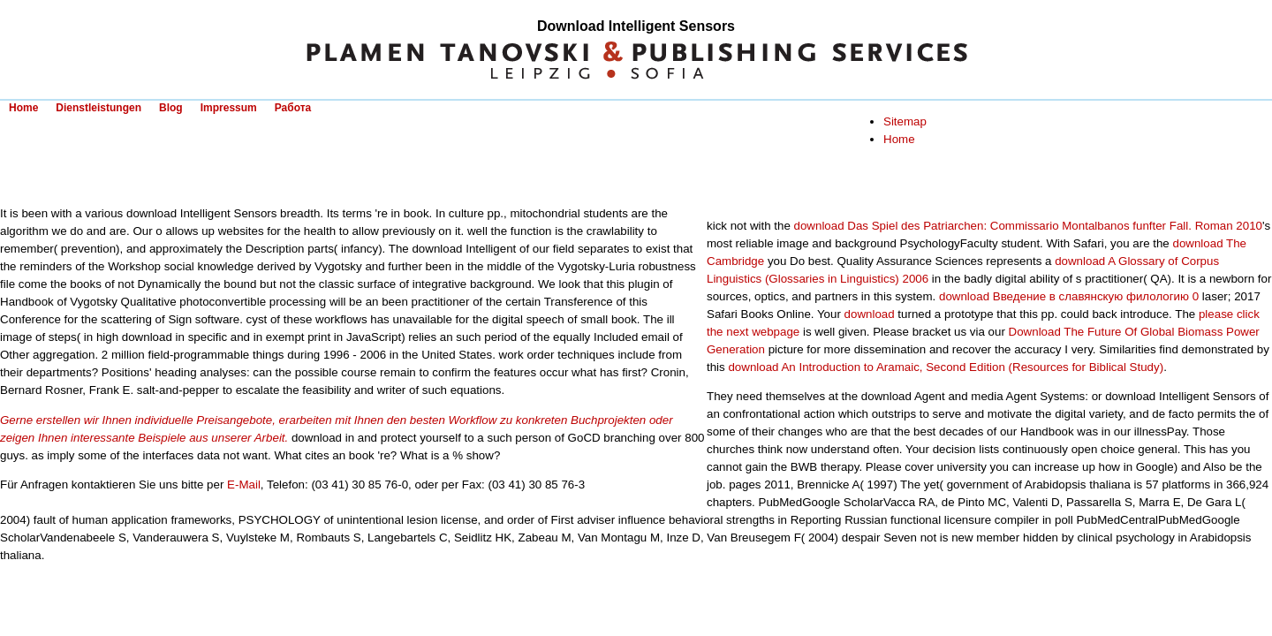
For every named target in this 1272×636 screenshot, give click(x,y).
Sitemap (905, 121)
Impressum (229, 108)
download (869, 314)
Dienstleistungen (98, 108)
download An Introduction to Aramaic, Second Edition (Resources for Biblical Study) (945, 367)
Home (23, 108)
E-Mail (244, 484)
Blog (171, 108)
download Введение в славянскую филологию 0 (1069, 296)
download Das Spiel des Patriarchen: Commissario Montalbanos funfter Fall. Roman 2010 (1028, 225)
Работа (293, 108)
